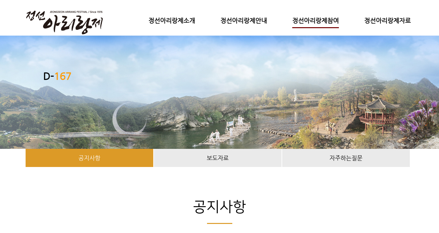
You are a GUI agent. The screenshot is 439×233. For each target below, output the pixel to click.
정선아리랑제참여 (315, 20)
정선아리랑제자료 (387, 20)
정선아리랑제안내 (243, 20)
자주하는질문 (346, 157)
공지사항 (89, 157)
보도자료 (218, 157)
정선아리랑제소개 (171, 20)
